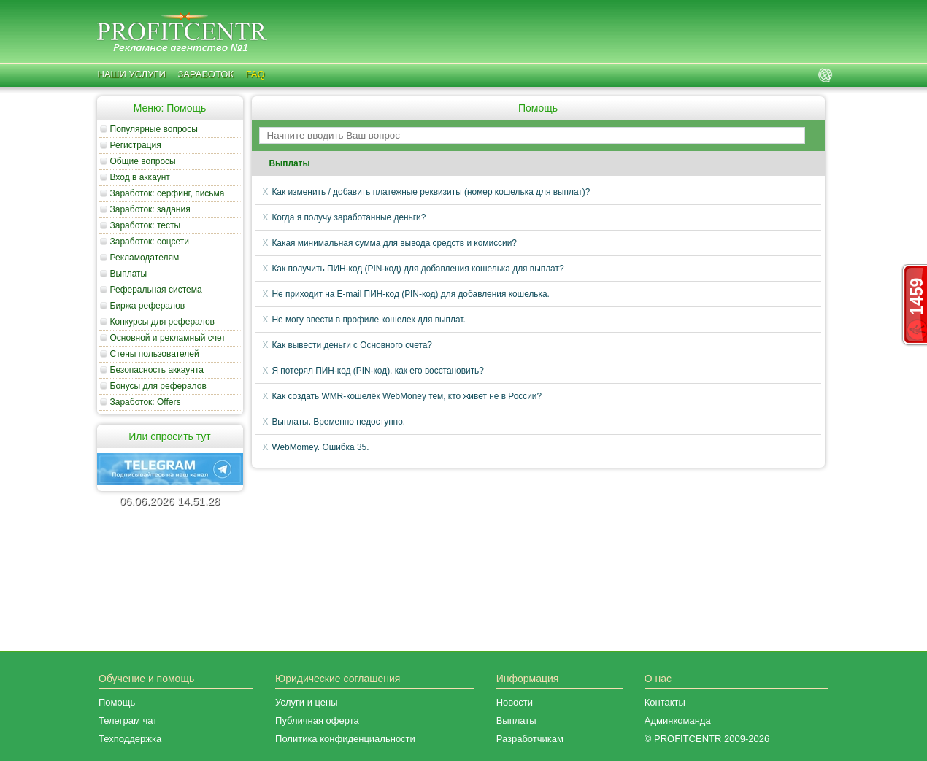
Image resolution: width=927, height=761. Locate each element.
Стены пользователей (154, 354)
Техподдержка (130, 738)
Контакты (665, 702)
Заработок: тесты (145, 225)
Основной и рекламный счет (168, 338)
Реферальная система (156, 290)
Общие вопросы (143, 161)
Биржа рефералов (147, 306)
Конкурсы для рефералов (162, 322)
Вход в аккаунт (140, 177)
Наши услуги (132, 74)
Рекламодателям (145, 257)
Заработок (205, 74)
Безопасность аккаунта (157, 370)
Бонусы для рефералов (158, 386)
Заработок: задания (150, 209)
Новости (514, 702)
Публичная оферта (317, 720)
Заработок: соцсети (150, 241)
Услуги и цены (306, 702)
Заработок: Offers (145, 402)
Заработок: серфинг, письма (167, 193)
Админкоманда (678, 720)
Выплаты (128, 274)
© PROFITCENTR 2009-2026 (707, 738)
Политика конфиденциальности (345, 738)
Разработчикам (529, 738)
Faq (255, 74)
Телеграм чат (128, 720)
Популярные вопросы (154, 129)
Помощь (117, 702)
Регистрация (135, 145)
